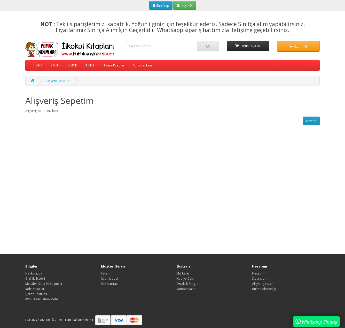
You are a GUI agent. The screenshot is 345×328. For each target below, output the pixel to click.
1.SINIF (38, 65)
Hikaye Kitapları (114, 65)
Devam (311, 121)
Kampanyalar (186, 289)
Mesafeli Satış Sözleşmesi (43, 283)
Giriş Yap (161, 5)
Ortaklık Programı (189, 283)
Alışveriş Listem (263, 283)
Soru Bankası (142, 65)
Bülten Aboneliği (264, 289)
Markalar (182, 273)
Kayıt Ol (185, 5)
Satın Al (298, 46)
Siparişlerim (260, 278)
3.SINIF (72, 65)
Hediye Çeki (185, 278)
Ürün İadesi (109, 278)
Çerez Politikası (36, 294)
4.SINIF (90, 65)
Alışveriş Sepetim (57, 81)
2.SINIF (55, 65)
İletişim (106, 273)
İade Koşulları (35, 289)
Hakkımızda (33, 273)
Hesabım (258, 273)
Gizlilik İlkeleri (35, 278)
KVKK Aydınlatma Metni (42, 299)
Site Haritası (109, 283)
